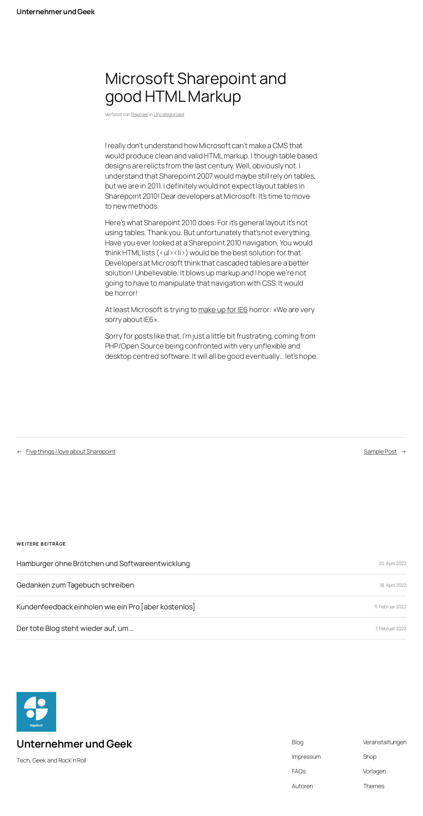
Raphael (139, 114)
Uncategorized (169, 114)
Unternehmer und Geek (56, 12)
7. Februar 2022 (391, 628)
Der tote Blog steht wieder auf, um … (75, 628)
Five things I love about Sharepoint (71, 451)
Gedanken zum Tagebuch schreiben (75, 585)
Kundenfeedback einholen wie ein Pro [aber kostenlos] (106, 607)
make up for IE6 (223, 309)
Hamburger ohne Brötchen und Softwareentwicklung (103, 563)
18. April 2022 (393, 585)
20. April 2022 (392, 563)
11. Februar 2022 (390, 606)
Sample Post (380, 451)
